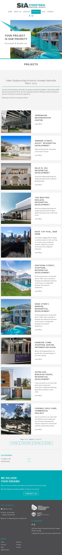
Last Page (47, 443)
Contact (50, 12)
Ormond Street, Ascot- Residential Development (45, 143)
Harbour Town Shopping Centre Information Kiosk (45, 345)
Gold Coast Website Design (39, 528)
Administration (5, 550)
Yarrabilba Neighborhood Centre (43, 117)
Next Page (37, 443)
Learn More (38, 124)
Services (26, 12)
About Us (17, 12)
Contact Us (31, 494)
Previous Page (26, 443)
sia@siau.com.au (7, 509)
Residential (5, 461)
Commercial (6, 459)
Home (10, 12)
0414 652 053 (11, 514)
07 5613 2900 (10, 512)
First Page (14, 443)
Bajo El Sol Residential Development (42, 170)
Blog (43, 12)
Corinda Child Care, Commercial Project (46, 410)
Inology (39, 530)
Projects (36, 12)
